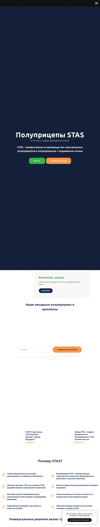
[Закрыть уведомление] (95, 512)
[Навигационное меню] (96, 3)
